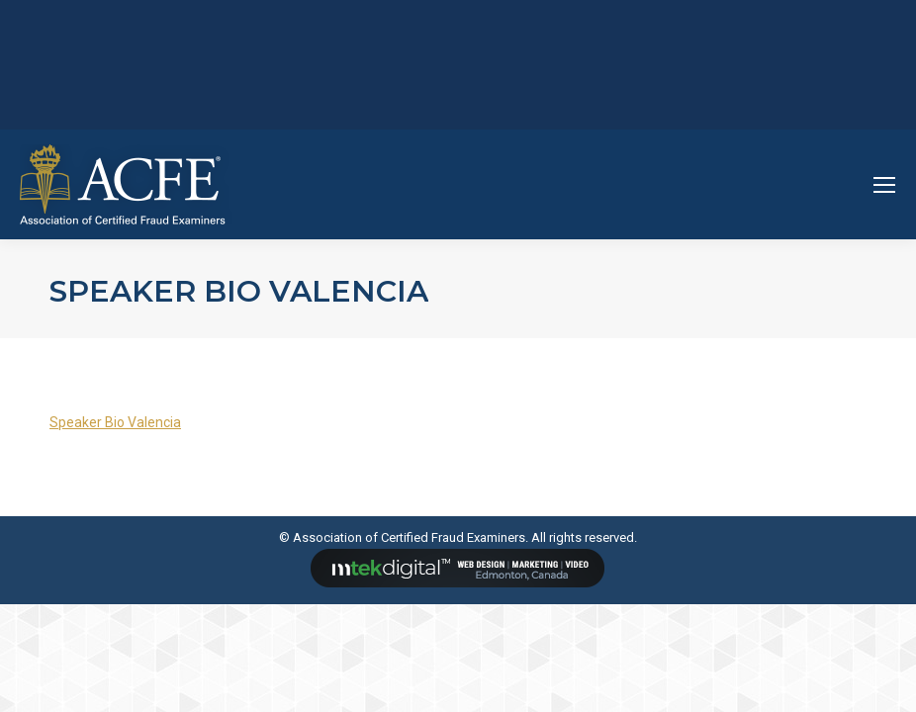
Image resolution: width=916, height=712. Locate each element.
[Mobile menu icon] (884, 185)
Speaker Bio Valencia (115, 422)
